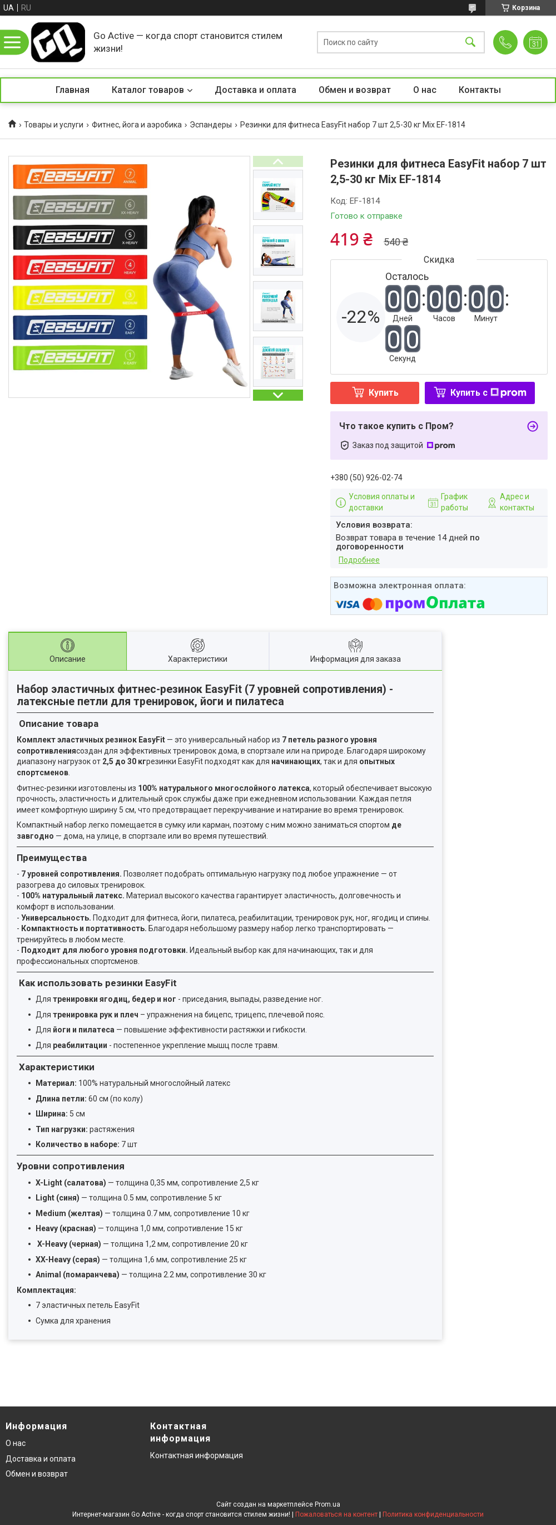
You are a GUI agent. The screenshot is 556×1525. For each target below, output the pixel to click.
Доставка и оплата (255, 90)
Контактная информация (196, 1455)
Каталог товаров (148, 90)
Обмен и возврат (355, 90)
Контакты (480, 90)
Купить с (488, 392)
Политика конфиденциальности (433, 1514)
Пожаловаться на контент (336, 1514)
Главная (73, 90)
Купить (384, 392)
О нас (424, 90)
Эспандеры (211, 124)
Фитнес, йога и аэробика (137, 124)
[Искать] (470, 42)
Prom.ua (327, 1504)
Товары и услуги (53, 124)
